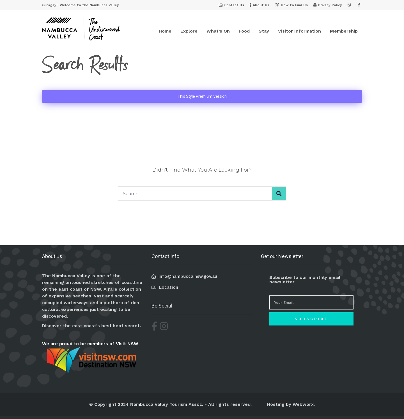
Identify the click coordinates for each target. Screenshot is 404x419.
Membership (344, 31)
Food (244, 31)
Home (165, 31)
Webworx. (304, 404)
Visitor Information (299, 31)
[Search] (279, 193)
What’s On (218, 31)
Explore (189, 31)
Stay (264, 31)
